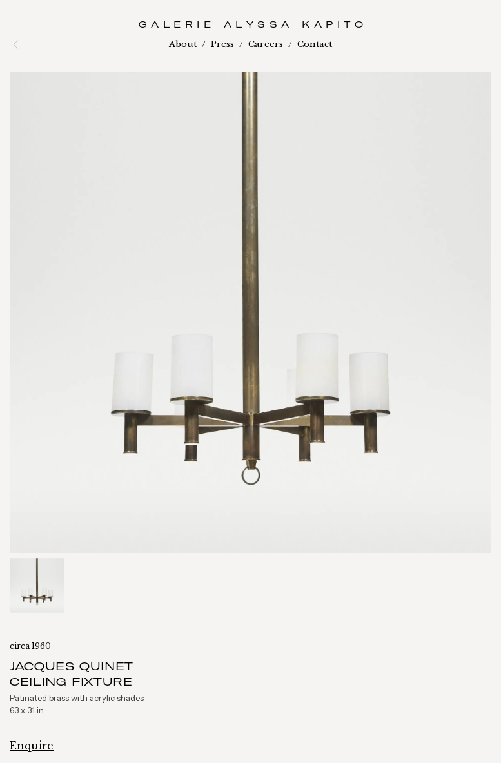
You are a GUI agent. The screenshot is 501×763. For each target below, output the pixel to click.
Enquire (32, 745)
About (183, 44)
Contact (314, 44)
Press (222, 44)
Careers (265, 44)
